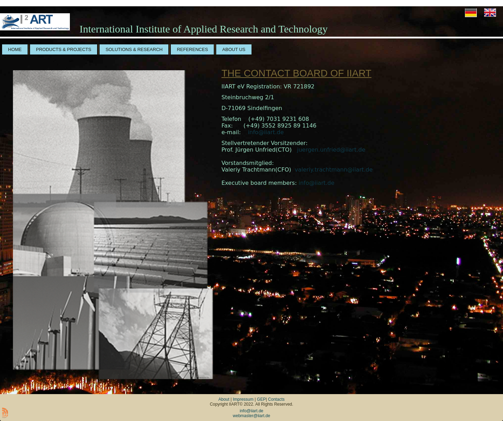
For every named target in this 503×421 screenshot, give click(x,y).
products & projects (63, 49)
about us (233, 49)
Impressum (243, 399)
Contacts (276, 399)
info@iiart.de (266, 132)
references (192, 49)
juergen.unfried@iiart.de (331, 149)
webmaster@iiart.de (251, 415)
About (223, 399)
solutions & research (133, 49)
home (15, 49)
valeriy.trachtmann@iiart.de (334, 169)
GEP (261, 399)
